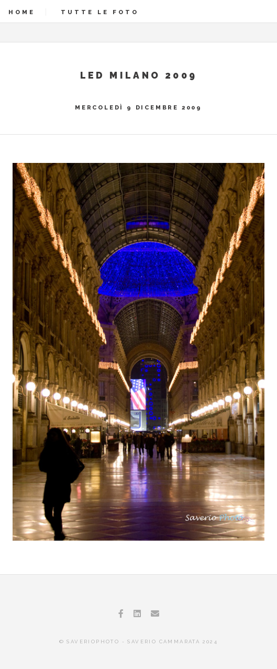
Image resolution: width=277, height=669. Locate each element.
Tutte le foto (100, 12)
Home (21, 12)
